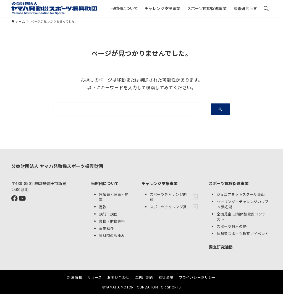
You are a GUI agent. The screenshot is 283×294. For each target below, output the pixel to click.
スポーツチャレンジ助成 (174, 197)
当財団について (105, 183)
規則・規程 (108, 214)
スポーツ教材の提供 (233, 226)
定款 (102, 206)
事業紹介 (106, 228)
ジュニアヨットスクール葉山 (240, 194)
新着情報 (74, 277)
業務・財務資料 (112, 221)
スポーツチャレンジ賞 (174, 206)
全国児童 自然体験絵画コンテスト (241, 216)
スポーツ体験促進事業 (228, 183)
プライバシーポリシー (197, 277)
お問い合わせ (118, 277)
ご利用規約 (144, 277)
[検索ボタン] (266, 8)
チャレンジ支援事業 (160, 183)
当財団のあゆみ (112, 235)
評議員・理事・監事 (114, 197)
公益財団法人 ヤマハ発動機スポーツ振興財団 (57, 166)
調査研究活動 (220, 247)
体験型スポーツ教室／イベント (243, 233)
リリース (94, 277)
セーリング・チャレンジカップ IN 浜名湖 (243, 204)
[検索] (125, 109)
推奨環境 (166, 277)
